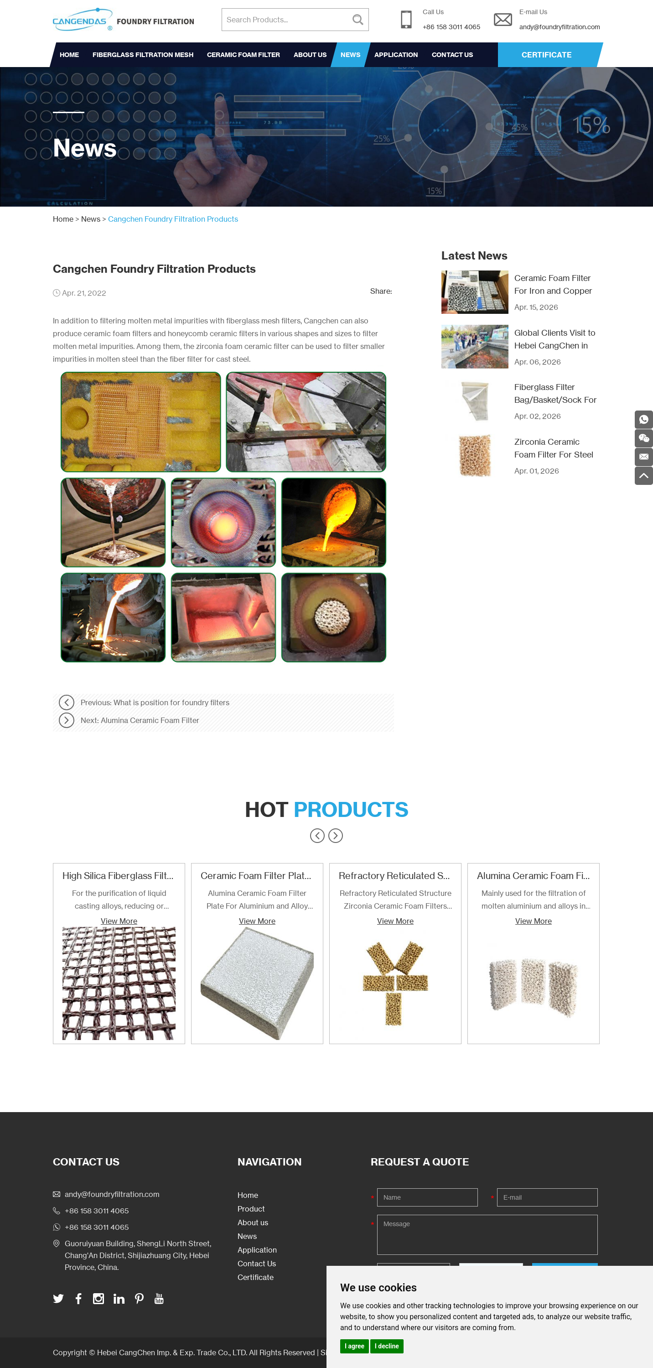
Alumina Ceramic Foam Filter (537, 875)
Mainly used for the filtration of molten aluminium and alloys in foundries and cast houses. (534, 900)
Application (396, 55)
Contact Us (452, 55)
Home (69, 55)
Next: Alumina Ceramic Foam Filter (140, 720)
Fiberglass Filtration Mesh (143, 55)
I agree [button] (354, 1346)
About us (310, 55)
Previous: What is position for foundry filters (155, 702)
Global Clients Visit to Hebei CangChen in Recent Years (555, 345)
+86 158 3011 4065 (97, 1227)
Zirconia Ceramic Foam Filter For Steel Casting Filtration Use (555, 454)
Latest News (474, 255)
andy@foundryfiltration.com (559, 27)
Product (251, 1208)
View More (119, 921)
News (351, 55)
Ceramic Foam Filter (243, 55)
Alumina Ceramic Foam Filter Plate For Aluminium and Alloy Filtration (257, 900)
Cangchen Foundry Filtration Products (173, 219)
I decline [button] (387, 1346)
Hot (327, 809)
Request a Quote (420, 1161)
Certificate (256, 1277)
